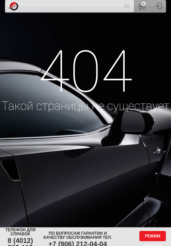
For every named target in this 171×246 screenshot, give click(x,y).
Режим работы (152, 237)
